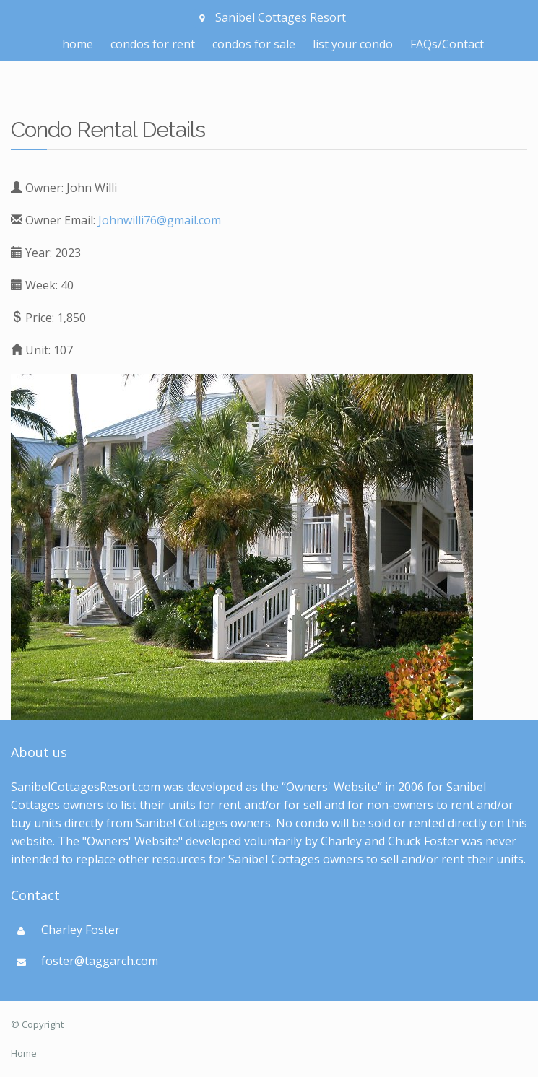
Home (24, 1053)
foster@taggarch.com (99, 961)
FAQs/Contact (447, 44)
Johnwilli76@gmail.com (159, 220)
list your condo (353, 44)
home (77, 44)
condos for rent (152, 44)
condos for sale (253, 44)
